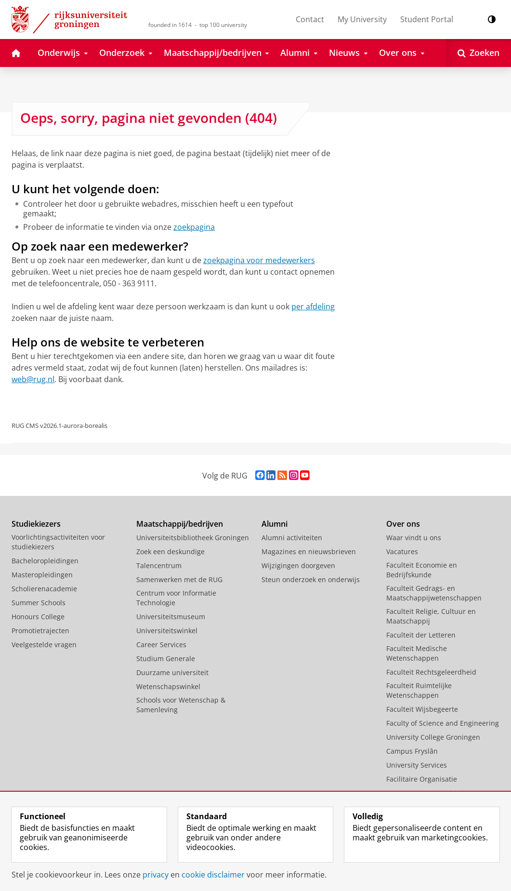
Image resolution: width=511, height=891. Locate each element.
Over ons (403, 524)
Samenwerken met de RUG (179, 579)
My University (362, 19)
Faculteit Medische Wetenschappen (416, 653)
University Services (416, 765)
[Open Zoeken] (478, 53)
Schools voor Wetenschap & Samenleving (180, 704)
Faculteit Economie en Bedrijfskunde (421, 569)
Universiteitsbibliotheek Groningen (192, 537)
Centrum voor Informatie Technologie (176, 597)
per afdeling (313, 306)
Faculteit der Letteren (421, 634)
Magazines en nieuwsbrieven (309, 551)
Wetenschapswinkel (168, 686)
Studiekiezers (36, 524)
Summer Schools (39, 602)
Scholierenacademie (44, 588)
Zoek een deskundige (170, 551)
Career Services (161, 644)
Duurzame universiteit (172, 672)
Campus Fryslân (412, 751)
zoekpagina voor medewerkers (259, 260)
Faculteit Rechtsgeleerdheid (431, 672)
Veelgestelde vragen (44, 644)
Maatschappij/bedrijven (179, 524)
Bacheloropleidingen (45, 560)
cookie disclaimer (213, 874)
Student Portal (426, 19)
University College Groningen (433, 737)
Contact (310, 19)
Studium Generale (165, 658)
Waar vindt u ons (413, 537)
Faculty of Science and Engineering (442, 723)
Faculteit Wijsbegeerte (422, 709)
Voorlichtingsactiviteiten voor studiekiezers (58, 541)
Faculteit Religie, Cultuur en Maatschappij (431, 616)
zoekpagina (194, 227)
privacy (156, 874)
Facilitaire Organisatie (421, 779)
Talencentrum (159, 565)
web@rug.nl (33, 379)
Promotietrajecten (40, 630)
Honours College (38, 616)
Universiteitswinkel (166, 630)
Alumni (275, 524)
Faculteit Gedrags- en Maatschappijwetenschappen (434, 593)
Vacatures (402, 551)
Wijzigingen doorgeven (298, 565)
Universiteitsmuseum (170, 616)
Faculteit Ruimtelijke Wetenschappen (419, 690)
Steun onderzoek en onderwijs (311, 579)
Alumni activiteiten (292, 537)
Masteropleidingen (42, 574)
